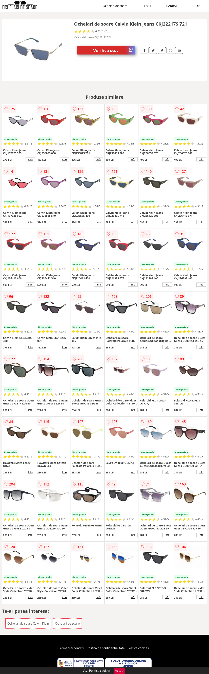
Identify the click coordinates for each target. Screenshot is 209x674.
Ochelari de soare (115, 6)
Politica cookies (138, 648)
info (30, 159)
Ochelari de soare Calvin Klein (28, 623)
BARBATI (172, 6)
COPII (197, 6)
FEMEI (147, 6)
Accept (119, 671)
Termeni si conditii (71, 648)
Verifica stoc (114, 50)
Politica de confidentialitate (106, 648)
